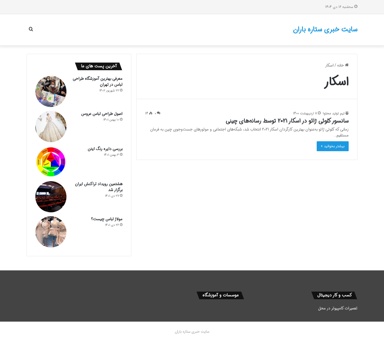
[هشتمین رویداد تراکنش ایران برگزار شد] (50, 196)
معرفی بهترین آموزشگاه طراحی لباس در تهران (97, 82)
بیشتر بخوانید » (332, 146)
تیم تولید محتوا (333, 113)
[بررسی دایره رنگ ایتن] (50, 161)
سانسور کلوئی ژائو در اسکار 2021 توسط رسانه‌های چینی (287, 121)
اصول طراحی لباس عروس (101, 114)
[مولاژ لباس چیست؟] (50, 231)
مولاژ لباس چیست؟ (106, 219)
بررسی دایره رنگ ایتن (105, 149)
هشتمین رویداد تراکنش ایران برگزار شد (98, 187)
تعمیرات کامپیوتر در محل (337, 308)
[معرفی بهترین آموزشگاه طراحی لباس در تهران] (50, 91)
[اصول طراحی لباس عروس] (50, 126)
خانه (343, 65)
